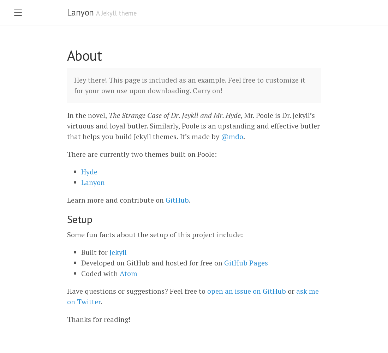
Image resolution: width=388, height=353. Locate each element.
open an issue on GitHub (246, 291)
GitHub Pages (246, 263)
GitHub (177, 200)
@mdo (232, 136)
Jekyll (118, 252)
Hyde (89, 171)
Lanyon (80, 12)
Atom (128, 273)
